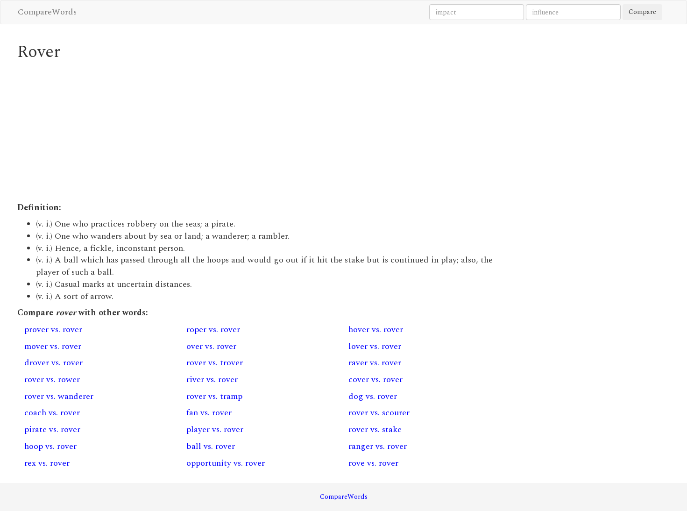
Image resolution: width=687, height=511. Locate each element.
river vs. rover (212, 379)
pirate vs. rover (52, 429)
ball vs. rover (210, 446)
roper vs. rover (213, 329)
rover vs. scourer (379, 412)
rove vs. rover (373, 463)
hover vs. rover (375, 329)
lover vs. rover (374, 346)
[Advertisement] (260, 131)
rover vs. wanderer (58, 396)
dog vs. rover (372, 396)
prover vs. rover (53, 329)
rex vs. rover (47, 463)
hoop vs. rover (50, 446)
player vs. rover (214, 429)
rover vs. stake (375, 429)
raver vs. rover (374, 362)
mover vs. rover (52, 346)
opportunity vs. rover (225, 463)
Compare (642, 12)
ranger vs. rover (377, 446)
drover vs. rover (53, 362)
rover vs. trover (214, 362)
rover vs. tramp (214, 396)
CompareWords (47, 12)
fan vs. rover (209, 412)
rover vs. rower (52, 379)
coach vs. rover (52, 412)
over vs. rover (211, 346)
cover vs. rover (375, 379)
